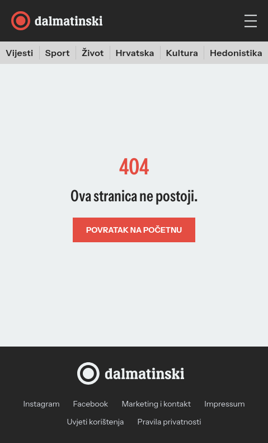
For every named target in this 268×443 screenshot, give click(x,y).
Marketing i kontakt (156, 404)
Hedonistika (236, 52)
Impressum (224, 404)
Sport (57, 52)
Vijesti (20, 52)
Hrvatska (135, 52)
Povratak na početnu (134, 230)
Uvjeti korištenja (95, 422)
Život (93, 52)
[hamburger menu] (251, 21)
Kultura (182, 52)
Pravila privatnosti (169, 422)
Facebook (91, 404)
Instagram (41, 404)
